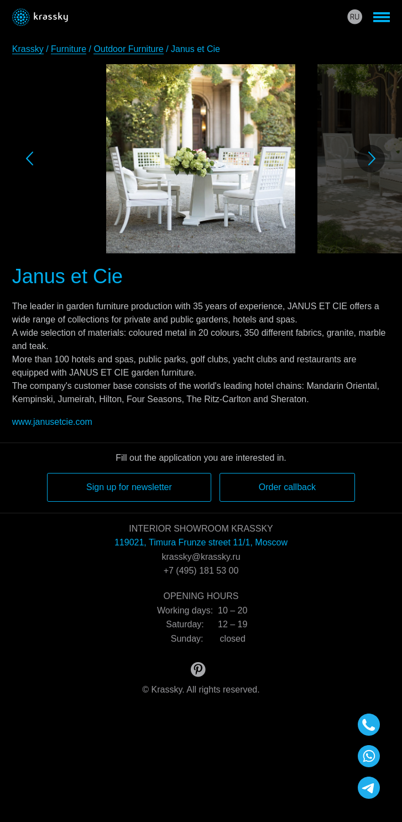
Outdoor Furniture (128, 49)
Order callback (287, 487)
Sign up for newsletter (129, 487)
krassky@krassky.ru (200, 556)
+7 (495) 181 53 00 (201, 570)
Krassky (28, 49)
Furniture (68, 49)
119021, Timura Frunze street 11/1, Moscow (201, 542)
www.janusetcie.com (52, 421)
